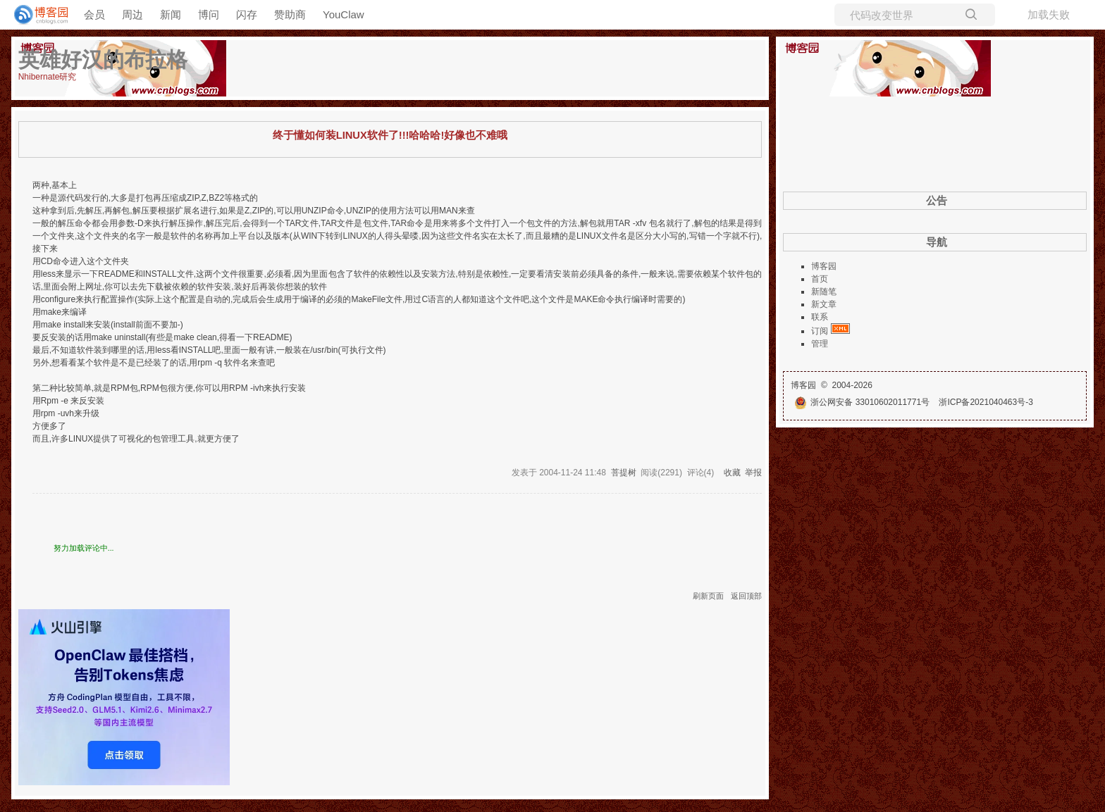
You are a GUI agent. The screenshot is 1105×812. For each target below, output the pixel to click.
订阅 (819, 331)
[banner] (35, 15)
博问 (208, 14)
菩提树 (623, 472)
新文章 (824, 304)
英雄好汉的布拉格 (102, 59)
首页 (819, 279)
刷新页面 (708, 596)
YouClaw (343, 14)
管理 (819, 344)
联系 (819, 317)
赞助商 (290, 14)
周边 (132, 14)
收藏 (732, 472)
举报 (753, 472)
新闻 (170, 14)
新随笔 (824, 291)
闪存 (246, 14)
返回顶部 (746, 596)
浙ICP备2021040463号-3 (985, 402)
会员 (94, 14)
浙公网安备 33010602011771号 (862, 402)
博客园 (824, 266)
